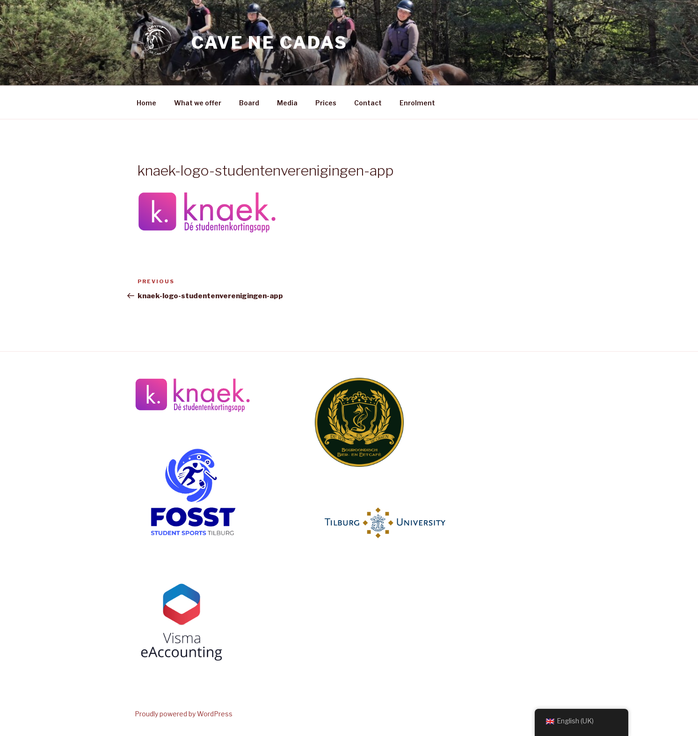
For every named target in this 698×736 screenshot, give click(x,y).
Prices (325, 103)
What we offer (197, 103)
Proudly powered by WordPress (184, 714)
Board (249, 103)
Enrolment (417, 103)
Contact (368, 103)
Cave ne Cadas (269, 42)
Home (146, 103)
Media (287, 103)
